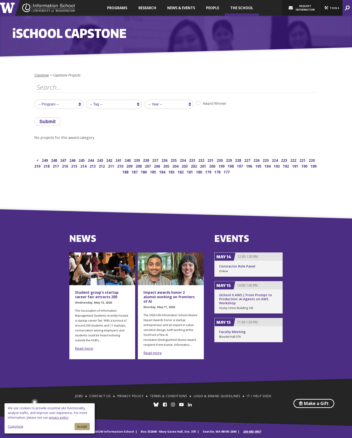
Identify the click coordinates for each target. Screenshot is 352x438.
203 (185, 166)
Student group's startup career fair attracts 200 (97, 294)
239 (137, 160)
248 (54, 160)
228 (238, 160)
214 (84, 166)
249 (45, 160)
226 (257, 160)
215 (74, 166)
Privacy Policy (130, 396)
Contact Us (100, 396)
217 (56, 166)
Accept (82, 426)
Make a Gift (314, 403)
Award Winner (211, 103)
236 (165, 160)
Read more (84, 348)
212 (102, 166)
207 (148, 166)
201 (203, 166)
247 (63, 160)
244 (91, 160)
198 (231, 166)
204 (176, 166)
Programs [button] (117, 7)
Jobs (79, 396)
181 (190, 172)
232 (201, 160)
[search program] (59, 104)
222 (293, 160)
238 (146, 160)
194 (268, 166)
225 (266, 160)
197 (240, 166)
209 (130, 166)
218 (47, 166)
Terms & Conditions (168, 396)
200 (212, 166)
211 (111, 166)
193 (277, 166)
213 (93, 166)
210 (120, 166)
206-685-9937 (252, 431)
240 (128, 160)
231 (211, 160)
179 (208, 172)
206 (157, 166)
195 (258, 166)
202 (194, 166)
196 (249, 166)
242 (109, 160)
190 (304, 166)
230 (220, 160)
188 (126, 172)
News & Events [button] (181, 7)
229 (229, 160)
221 (303, 160)
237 (155, 160)
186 (144, 172)
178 (218, 172)
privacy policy (58, 417)
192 (286, 166)
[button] (331, 8)
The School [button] (241, 7)
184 (162, 172)
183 (172, 172)
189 (314, 166)
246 (73, 160)
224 (275, 160)
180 (199, 172)
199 (222, 166)
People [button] (212, 7)
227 (247, 160)
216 (65, 166)
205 (166, 166)
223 (284, 160)
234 (183, 160)
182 (181, 172)
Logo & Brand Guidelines (217, 396)
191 (295, 166)
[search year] (169, 104)
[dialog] (49, 418)
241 (119, 160)
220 (312, 160)
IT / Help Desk (259, 396)
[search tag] (114, 104)
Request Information (302, 7)
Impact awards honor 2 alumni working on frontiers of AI (169, 297)
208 (139, 166)
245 (82, 160)
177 (227, 172)
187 (135, 172)
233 (192, 160)
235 (174, 160)
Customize (15, 426)
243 (100, 160)
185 (153, 172)
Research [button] (147, 7)
